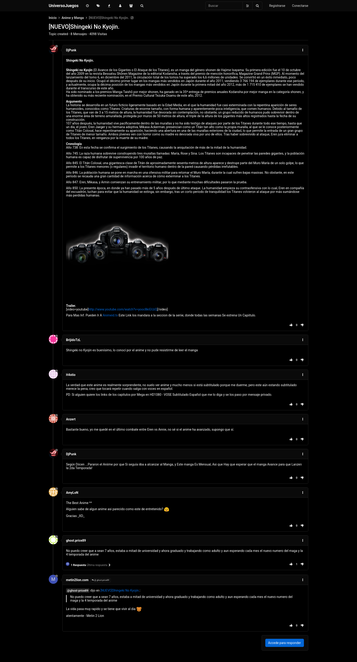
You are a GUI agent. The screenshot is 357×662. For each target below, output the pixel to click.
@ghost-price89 (77, 590)
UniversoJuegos (64, 5)
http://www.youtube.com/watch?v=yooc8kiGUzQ (122, 309)
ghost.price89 (76, 540)
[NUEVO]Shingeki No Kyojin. (120, 590)
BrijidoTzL (73, 340)
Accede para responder (284, 643)
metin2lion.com (77, 580)
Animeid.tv (110, 315)
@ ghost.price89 (100, 580)
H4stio (70, 375)
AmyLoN (72, 492)
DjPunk (71, 50)
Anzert (71, 419)
